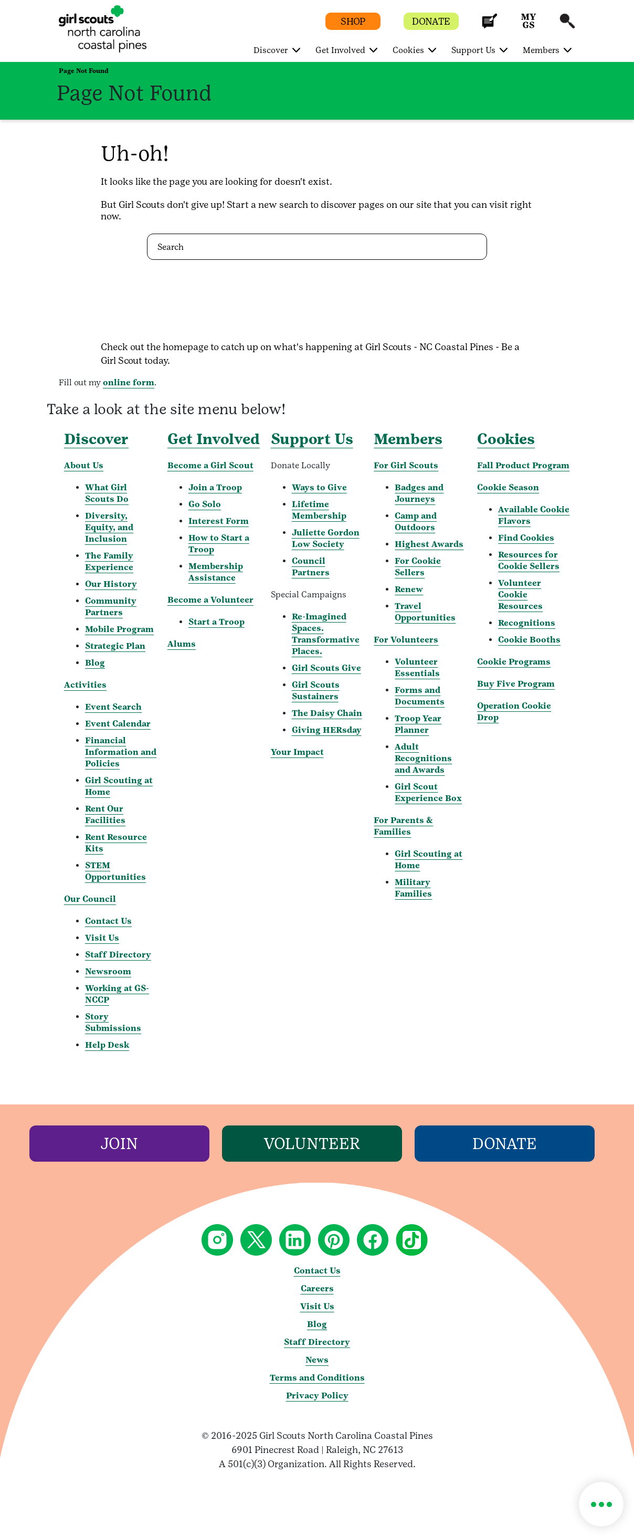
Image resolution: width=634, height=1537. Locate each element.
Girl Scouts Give (326, 668)
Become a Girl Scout (210, 465)
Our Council (90, 899)
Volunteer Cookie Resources (520, 594)
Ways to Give (319, 487)
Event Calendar (118, 724)
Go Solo (204, 504)
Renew (409, 589)
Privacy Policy (317, 1396)
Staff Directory (118, 955)
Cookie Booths (529, 640)
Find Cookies (526, 538)
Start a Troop (216, 622)
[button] (490, 26)
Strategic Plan (115, 646)
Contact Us (108, 921)
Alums (181, 644)
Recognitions (526, 623)
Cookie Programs (514, 662)
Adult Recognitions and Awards (423, 758)
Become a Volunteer (210, 600)
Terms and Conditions (317, 1378)
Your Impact (297, 752)
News (317, 1360)
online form (128, 382)
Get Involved (213, 438)
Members (408, 438)
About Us (83, 465)
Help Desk (107, 1045)
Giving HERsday (327, 730)
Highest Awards (429, 544)
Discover (96, 438)
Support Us (312, 438)
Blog (95, 663)
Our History (111, 584)
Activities (85, 685)
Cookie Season (508, 487)
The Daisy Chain (327, 713)
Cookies (506, 438)
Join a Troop (215, 487)
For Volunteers (406, 640)
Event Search (113, 707)
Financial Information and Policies (120, 751)
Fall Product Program (523, 465)
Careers (317, 1288)
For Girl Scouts (406, 465)
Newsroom (108, 971)
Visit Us (102, 938)
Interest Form (218, 521)
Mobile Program (119, 629)
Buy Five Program (516, 684)
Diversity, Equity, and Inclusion (109, 527)
